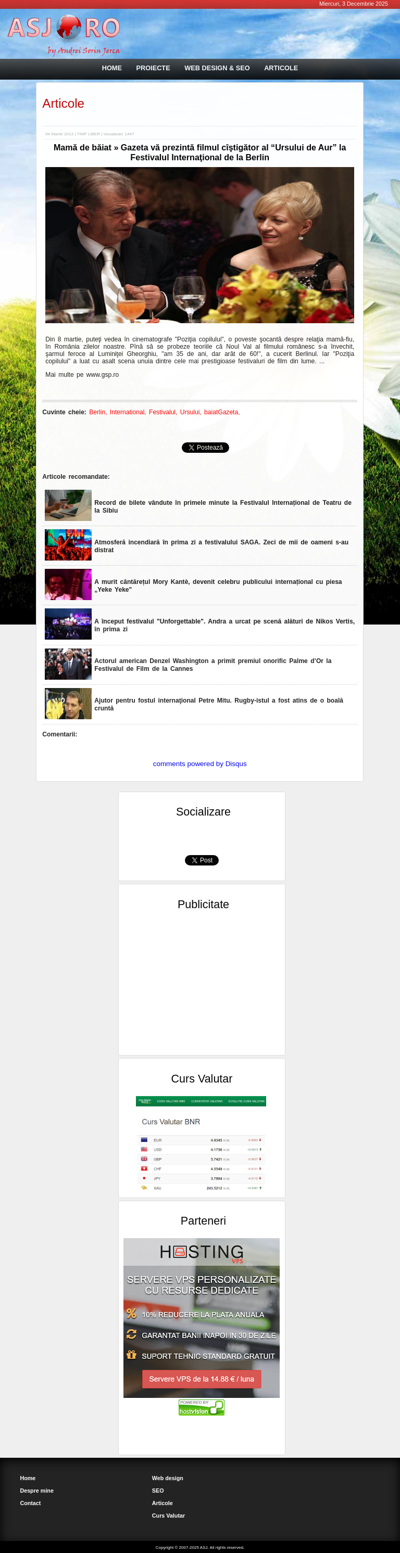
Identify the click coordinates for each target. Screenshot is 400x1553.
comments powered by (200, 764)
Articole (63, 103)
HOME (112, 68)
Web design (167, 1478)
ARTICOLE (281, 68)
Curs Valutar (168, 1515)
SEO (158, 1490)
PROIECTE (153, 68)
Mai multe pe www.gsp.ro (82, 374)
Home (27, 1478)
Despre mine (37, 1490)
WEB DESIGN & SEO (216, 68)
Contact (30, 1503)
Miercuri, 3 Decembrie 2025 (353, 4)
